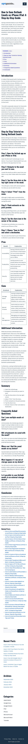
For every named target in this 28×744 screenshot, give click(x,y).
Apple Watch (7, 700)
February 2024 (8, 682)
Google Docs (7, 703)
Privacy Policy (7, 739)
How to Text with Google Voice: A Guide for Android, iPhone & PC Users (13, 660)
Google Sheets (8, 706)
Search (6, 628)
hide (10, 51)
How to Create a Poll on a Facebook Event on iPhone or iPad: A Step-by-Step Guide (15, 556)
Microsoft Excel (8, 714)
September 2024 (8, 679)
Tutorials (6, 720)
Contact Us (21, 739)
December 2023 (8, 687)
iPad (5, 709)
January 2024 (7, 684)
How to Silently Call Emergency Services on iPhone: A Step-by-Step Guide (15, 577)
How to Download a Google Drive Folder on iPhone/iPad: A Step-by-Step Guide (15, 591)
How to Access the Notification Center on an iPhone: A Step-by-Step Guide (15, 600)
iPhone (6, 711)
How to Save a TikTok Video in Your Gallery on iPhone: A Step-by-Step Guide (15, 541)
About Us (14, 739)
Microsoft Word (8, 717)
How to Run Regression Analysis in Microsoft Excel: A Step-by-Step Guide (15, 550)
